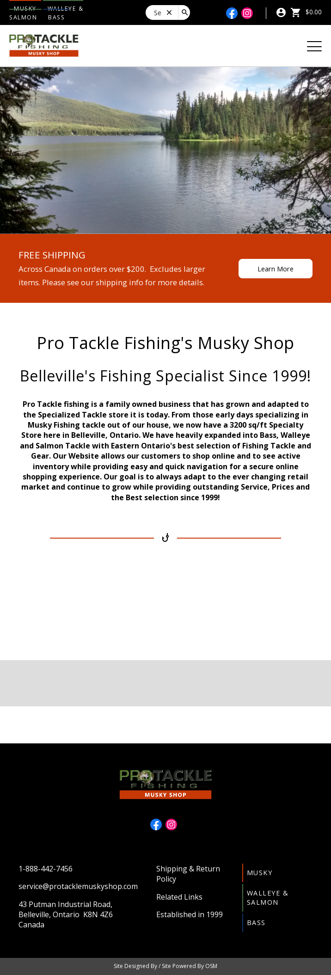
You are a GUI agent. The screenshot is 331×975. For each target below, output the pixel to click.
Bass (56, 17)
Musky (260, 872)
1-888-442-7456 (45, 869)
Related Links (179, 897)
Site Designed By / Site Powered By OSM (165, 966)
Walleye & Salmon (268, 898)
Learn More (275, 268)
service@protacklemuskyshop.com (78, 886)
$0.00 (306, 11)
